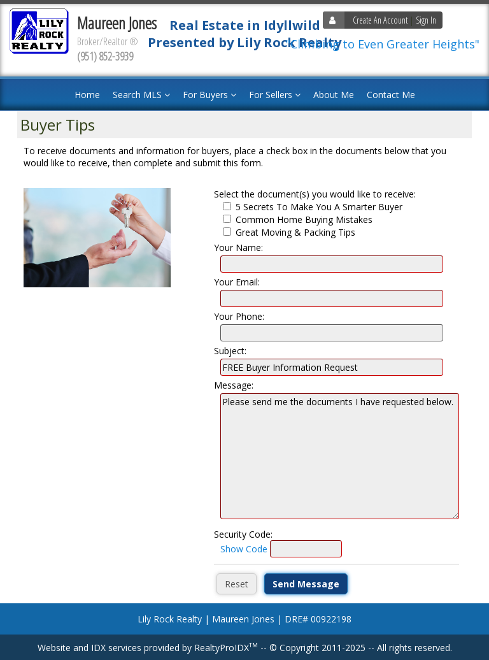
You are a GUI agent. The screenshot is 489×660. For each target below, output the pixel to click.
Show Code (243, 549)
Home (87, 95)
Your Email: (237, 282)
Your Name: (238, 247)
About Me (333, 95)
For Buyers (209, 95)
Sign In (426, 20)
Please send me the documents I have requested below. (339, 456)
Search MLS (141, 95)
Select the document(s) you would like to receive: (315, 194)
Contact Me (391, 95)
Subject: (230, 351)
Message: (233, 385)
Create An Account (380, 20)
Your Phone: (239, 316)
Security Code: (243, 534)
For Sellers (275, 95)
